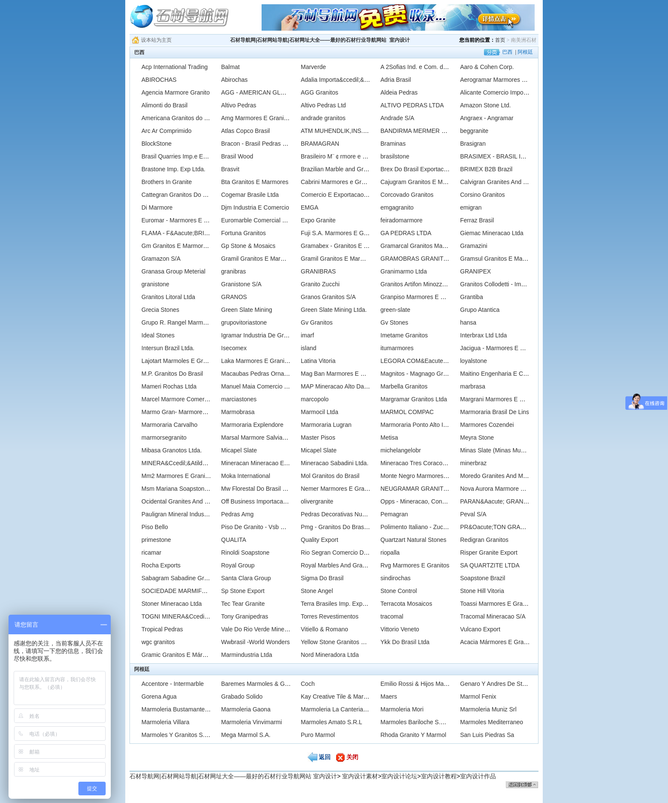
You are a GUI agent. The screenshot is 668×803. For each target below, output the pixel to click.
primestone (156, 539)
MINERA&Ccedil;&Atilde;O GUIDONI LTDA (198, 463)
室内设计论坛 (399, 776)
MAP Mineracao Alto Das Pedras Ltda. (352, 386)
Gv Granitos (317, 322)
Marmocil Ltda (319, 412)
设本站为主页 (156, 40)
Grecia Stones (160, 309)
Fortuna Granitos (243, 233)
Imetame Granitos (404, 335)
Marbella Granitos (404, 386)
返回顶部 (521, 784)
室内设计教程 (439, 776)
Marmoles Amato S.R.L (331, 722)
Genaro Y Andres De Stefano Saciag (508, 683)
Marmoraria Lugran (326, 424)
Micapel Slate (239, 450)
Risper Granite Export (489, 552)
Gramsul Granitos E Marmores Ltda (507, 258)
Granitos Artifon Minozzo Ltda (419, 284)
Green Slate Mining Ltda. (334, 309)
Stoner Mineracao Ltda (171, 603)
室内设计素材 (360, 776)
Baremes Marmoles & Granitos (261, 683)
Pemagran (394, 514)
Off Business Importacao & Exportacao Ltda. (280, 501)
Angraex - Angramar (486, 118)
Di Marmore (157, 207)
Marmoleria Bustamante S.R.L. (182, 709)
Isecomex (234, 348)
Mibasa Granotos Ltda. (171, 450)
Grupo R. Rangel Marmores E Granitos (193, 322)
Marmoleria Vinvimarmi (251, 722)
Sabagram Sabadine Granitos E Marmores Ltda (204, 578)
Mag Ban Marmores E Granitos (342, 373)
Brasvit (230, 169)
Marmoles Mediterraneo (491, 722)
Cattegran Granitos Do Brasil (179, 194)
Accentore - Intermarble (172, 683)
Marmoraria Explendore (252, 424)
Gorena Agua (159, 696)
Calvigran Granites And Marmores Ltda (511, 181)
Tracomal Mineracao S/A (493, 616)
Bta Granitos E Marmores (254, 181)
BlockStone (156, 143)
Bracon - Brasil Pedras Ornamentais (269, 143)
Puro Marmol (318, 734)
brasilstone (394, 156)
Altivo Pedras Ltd (323, 105)
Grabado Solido (241, 696)
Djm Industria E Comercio (255, 207)
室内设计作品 (478, 776)
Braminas (393, 143)
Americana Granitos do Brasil (180, 118)
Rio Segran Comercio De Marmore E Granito (360, 552)
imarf (307, 335)
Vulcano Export (480, 629)
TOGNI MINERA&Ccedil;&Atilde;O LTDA (195, 616)
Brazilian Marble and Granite (338, 169)
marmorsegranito (164, 437)
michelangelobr (400, 450)
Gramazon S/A (161, 258)
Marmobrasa (238, 412)
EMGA (309, 207)
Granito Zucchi (320, 284)
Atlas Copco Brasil (245, 130)
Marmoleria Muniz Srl (488, 709)
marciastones (238, 399)
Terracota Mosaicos (406, 603)
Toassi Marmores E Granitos (498, 603)
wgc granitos (158, 642)
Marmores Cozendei (487, 424)
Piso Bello (154, 527)
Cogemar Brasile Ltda (250, 194)
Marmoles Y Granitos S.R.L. (178, 734)
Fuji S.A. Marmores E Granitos (341, 233)
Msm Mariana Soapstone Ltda (181, 488)
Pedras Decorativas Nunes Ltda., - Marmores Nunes (370, 514)
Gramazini (473, 245)
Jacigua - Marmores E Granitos (501, 348)
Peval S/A (473, 514)
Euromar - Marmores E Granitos (183, 220)
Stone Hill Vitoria (482, 590)
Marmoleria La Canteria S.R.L (340, 709)
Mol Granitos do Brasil (330, 475)
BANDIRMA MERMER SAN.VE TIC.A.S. (433, 130)
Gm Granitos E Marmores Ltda (182, 245)
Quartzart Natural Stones (413, 539)
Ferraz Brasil (477, 220)
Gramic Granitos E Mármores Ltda (186, 654)
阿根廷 (525, 52)
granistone (155, 284)
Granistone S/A (241, 284)
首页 (500, 40)
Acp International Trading (174, 66)
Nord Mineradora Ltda (330, 654)
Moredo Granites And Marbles (499, 475)
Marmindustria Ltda (246, 654)
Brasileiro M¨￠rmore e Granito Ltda (348, 156)
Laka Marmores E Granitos (256, 360)
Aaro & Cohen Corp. (487, 66)
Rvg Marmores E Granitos (414, 565)
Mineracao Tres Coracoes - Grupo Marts (433, 463)
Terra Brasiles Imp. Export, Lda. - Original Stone (364, 603)
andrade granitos (323, 118)
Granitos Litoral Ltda (168, 297)
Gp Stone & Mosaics (248, 245)
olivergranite (317, 501)
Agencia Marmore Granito (175, 92)
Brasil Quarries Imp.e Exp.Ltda (182, 156)
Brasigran (473, 143)
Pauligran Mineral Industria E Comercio (193, 514)
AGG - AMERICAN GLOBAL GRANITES (274, 92)
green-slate (395, 309)
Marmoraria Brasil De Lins (494, 412)
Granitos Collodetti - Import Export (505, 284)
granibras (233, 271)
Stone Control (398, 590)
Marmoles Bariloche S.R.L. (416, 722)
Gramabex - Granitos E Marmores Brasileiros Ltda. (368, 245)
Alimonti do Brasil (164, 105)
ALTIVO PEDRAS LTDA (412, 105)
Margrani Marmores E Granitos (501, 399)
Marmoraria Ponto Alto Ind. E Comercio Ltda (439, 424)
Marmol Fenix (478, 696)
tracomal (391, 616)
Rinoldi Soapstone (245, 552)
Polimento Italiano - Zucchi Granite (426, 527)
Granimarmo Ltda (403, 271)
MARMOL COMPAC (407, 412)
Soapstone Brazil (482, 578)
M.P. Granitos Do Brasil (172, 373)
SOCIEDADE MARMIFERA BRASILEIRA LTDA (204, 590)
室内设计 (399, 40)
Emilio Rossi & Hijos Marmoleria (422, 683)
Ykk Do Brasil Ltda (404, 642)
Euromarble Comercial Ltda (257, 220)
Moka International (245, 475)
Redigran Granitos (484, 539)
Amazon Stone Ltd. (485, 105)
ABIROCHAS (158, 79)
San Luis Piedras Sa (487, 734)
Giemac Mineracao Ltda (492, 233)
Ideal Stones (158, 335)
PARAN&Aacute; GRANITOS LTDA (506, 501)
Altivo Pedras (238, 105)
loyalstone (473, 360)
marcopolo (314, 399)
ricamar (151, 552)
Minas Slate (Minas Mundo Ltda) (503, 450)
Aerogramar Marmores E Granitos (505, 79)
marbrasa (472, 386)
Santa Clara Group (246, 578)
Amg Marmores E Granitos (256, 118)
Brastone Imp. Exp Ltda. (173, 169)
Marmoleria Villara (165, 722)
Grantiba (471, 297)
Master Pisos (318, 437)
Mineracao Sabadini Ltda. (335, 463)
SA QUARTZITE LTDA (490, 565)
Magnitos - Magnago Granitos (419, 373)
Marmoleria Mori (401, 709)
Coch (308, 683)
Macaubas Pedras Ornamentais (263, 373)
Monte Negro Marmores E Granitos (426, 475)
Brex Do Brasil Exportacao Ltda (422, 169)
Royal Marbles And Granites (338, 565)
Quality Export (319, 539)
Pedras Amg (237, 514)
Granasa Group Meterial (173, 271)
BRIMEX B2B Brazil (486, 169)
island (309, 348)
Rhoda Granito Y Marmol (413, 734)
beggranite (474, 130)
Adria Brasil (395, 79)
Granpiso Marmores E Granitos (421, 297)
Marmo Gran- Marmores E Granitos (188, 412)
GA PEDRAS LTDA (406, 233)
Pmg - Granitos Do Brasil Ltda (340, 527)
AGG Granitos (319, 92)
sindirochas (395, 578)
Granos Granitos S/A (328, 297)
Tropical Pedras (162, 629)
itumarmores (397, 348)
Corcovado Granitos (407, 194)
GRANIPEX (475, 271)
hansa (468, 322)
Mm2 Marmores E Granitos (177, 475)
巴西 (507, 52)
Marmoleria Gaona (246, 709)
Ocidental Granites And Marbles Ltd (188, 501)
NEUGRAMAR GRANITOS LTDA (424, 488)
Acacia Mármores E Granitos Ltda (505, 642)
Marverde (313, 66)
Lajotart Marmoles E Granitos (180, 360)
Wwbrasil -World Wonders (255, 642)
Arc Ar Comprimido (166, 130)
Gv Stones (394, 322)
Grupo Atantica (480, 309)
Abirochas (234, 79)
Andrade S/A (397, 118)
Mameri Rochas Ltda (168, 386)
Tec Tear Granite (243, 603)
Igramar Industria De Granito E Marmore (274, 335)
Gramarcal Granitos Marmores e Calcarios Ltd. (442, 245)
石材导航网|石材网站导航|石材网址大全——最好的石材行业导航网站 (308, 40)
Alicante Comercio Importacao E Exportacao (518, 92)
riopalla (390, 552)
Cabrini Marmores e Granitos (339, 181)
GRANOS (234, 297)
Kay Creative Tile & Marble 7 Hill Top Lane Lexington (370, 696)
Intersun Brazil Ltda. (168, 348)
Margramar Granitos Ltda (413, 399)
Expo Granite (318, 220)
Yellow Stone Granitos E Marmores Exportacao (363, 642)
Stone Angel (317, 590)
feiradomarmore (401, 220)
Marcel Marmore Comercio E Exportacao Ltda (202, 399)
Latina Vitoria (318, 360)
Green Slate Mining (246, 309)
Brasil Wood (237, 156)
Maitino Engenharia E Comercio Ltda (509, 373)
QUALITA (233, 539)
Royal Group (238, 565)
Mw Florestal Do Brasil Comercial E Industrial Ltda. (288, 488)
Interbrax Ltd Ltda (483, 335)
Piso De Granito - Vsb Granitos (262, 527)
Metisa (389, 437)
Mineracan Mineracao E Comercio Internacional (284, 463)
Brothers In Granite (166, 181)
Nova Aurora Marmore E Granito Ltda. (510, 488)
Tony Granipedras (244, 616)
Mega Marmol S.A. (246, 734)
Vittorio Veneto (399, 629)
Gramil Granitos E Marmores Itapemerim (274, 258)
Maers (388, 696)
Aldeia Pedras (399, 92)
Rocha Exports (161, 565)
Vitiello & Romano (324, 629)
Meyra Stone (477, 437)
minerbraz (473, 463)
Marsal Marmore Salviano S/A (260, 437)
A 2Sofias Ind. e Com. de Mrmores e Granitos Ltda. (447, 66)
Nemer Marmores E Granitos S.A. (345, 488)
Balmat (230, 66)
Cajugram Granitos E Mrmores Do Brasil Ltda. (441, 181)
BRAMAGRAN (320, 143)
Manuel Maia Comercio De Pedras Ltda (273, 386)
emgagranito (397, 207)
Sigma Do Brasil (322, 578)
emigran (471, 207)
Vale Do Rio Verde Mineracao (260, 629)
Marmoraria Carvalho (169, 424)
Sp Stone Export (243, 590)
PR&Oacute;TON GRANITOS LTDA (507, 527)
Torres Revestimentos (329, 616)
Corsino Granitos (482, 194)
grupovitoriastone (244, 322)
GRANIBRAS (318, 271)
